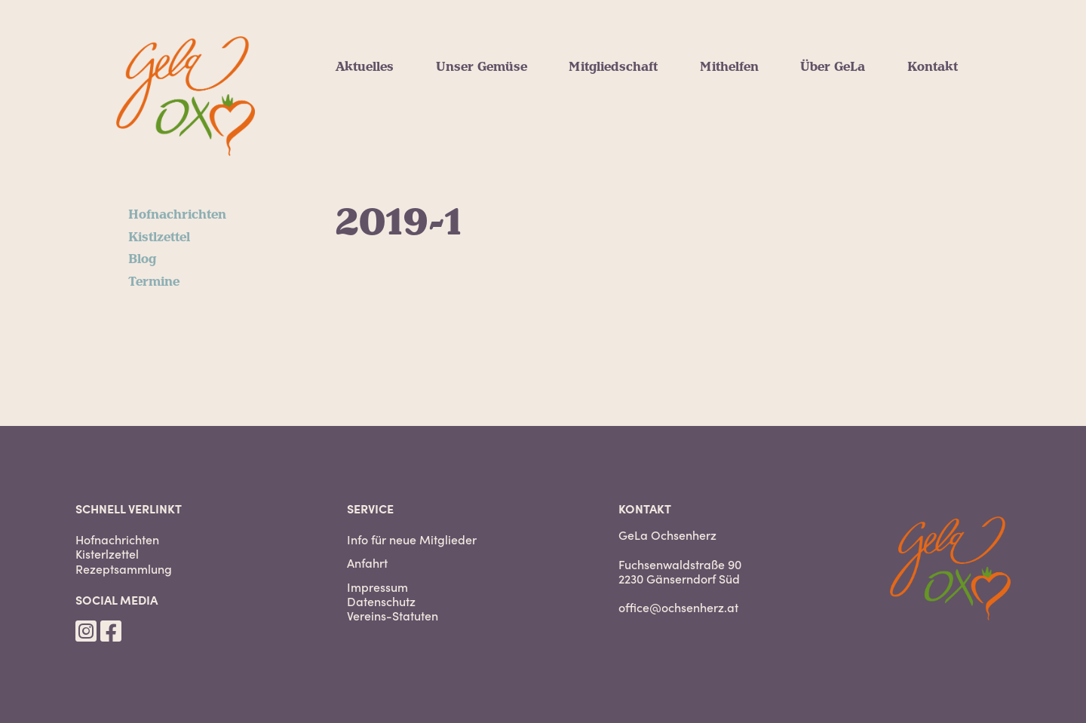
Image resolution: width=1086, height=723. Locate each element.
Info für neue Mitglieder (412, 539)
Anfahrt (367, 563)
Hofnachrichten (177, 215)
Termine (153, 282)
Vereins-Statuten (392, 615)
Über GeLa (832, 67)
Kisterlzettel (107, 554)
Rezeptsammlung (123, 569)
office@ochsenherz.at (678, 607)
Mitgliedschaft (613, 67)
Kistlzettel (159, 237)
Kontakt (932, 67)
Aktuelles (365, 67)
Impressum (377, 587)
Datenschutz (381, 601)
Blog (142, 259)
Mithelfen (729, 67)
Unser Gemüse (481, 67)
